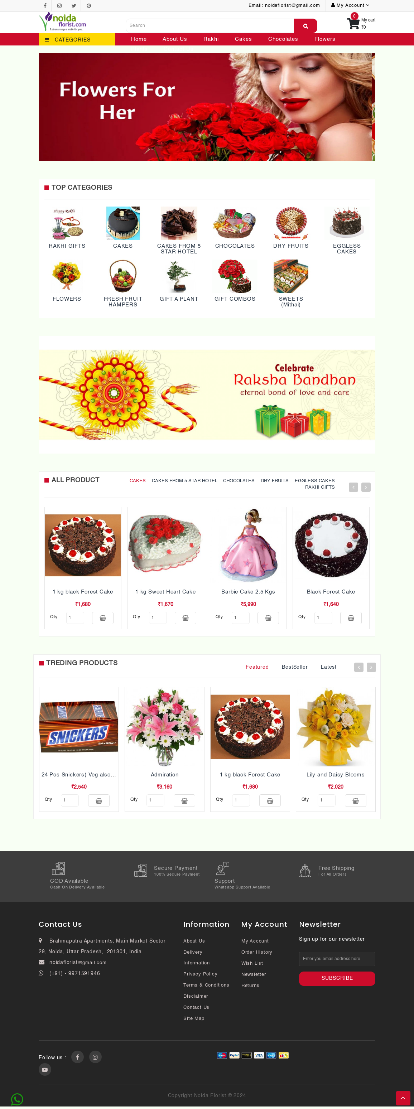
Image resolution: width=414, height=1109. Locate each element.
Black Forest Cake (331, 592)
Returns (250, 988)
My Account (255, 943)
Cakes (243, 39)
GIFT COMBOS (235, 299)
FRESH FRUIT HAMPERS (123, 302)
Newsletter (253, 977)
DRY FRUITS (290, 246)
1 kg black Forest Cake (83, 592)
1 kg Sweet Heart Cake (165, 592)
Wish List (252, 966)
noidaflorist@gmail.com (292, 5)
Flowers (325, 39)
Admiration (165, 776)
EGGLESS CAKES (347, 249)
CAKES (123, 246)
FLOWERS (67, 299)
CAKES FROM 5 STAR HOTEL (179, 249)
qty (53, 617)
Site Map (193, 1021)
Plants (139, 49)
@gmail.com (92, 965)
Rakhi (211, 39)
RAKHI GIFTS (67, 246)
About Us (175, 39)
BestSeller (295, 668)
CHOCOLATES (235, 246)
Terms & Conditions (206, 987)
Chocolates (283, 39)
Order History (257, 955)
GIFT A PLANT (179, 299)
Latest (329, 668)
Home (139, 39)
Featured (257, 668)
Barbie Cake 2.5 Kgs (248, 592)
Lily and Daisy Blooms (336, 776)
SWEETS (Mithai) (291, 302)
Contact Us (179, 49)
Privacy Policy (200, 976)
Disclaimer (195, 999)
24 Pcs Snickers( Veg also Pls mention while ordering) (112, 776)
